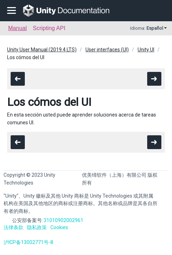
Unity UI (146, 49)
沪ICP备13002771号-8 (28, 242)
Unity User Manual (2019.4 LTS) (42, 49)
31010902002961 (63, 220)
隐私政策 (37, 227)
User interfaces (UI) (107, 49)
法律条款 (13, 227)
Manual (17, 28)
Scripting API (49, 28)
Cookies (59, 227)
